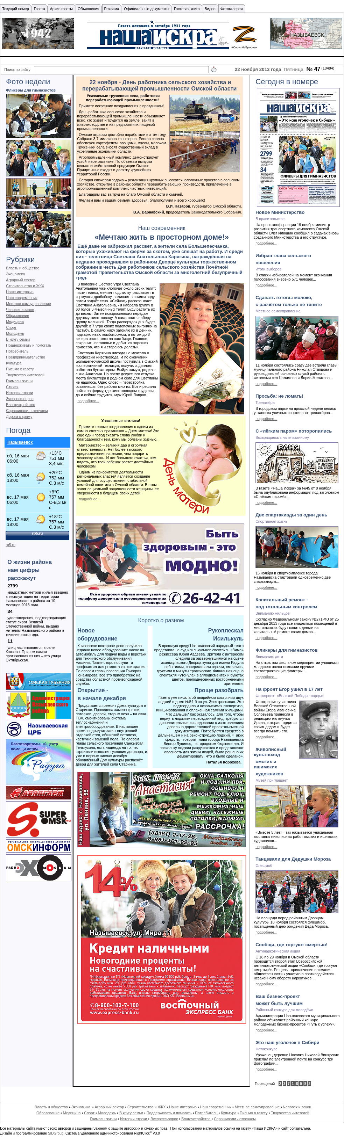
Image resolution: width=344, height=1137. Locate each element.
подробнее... (88, 401)
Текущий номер (15, 9)
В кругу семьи (18, 339)
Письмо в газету (20, 369)
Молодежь (15, 333)
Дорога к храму (19, 416)
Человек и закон (20, 309)
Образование (17, 315)
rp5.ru (10, 545)
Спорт (11, 327)
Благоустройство (20, 405)
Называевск (20, 442)
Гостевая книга (186, 9)
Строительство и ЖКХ (25, 286)
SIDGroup (55, 1133)
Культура (13, 363)
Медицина (15, 321)
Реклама (111, 9)
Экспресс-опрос (19, 399)
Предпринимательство (25, 357)
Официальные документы (146, 9)
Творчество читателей (25, 375)
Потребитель (17, 351)
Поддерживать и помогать (28, 345)
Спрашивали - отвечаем (27, 410)
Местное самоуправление (28, 304)
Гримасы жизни (19, 381)
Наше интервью (20, 292)
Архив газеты (61, 9)
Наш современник (21, 298)
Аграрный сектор (20, 280)
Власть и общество (22, 268)
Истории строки (19, 393)
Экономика (15, 274)
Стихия (12, 387)
